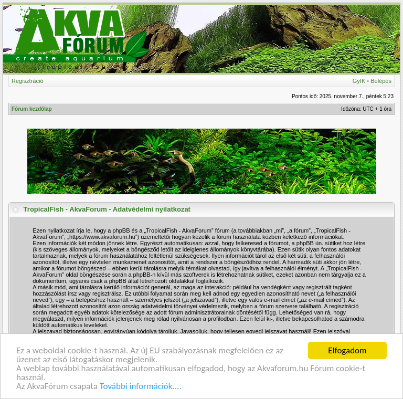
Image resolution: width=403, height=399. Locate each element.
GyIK (359, 81)
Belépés (380, 81)
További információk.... (141, 386)
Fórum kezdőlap (32, 109)
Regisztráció (28, 81)
